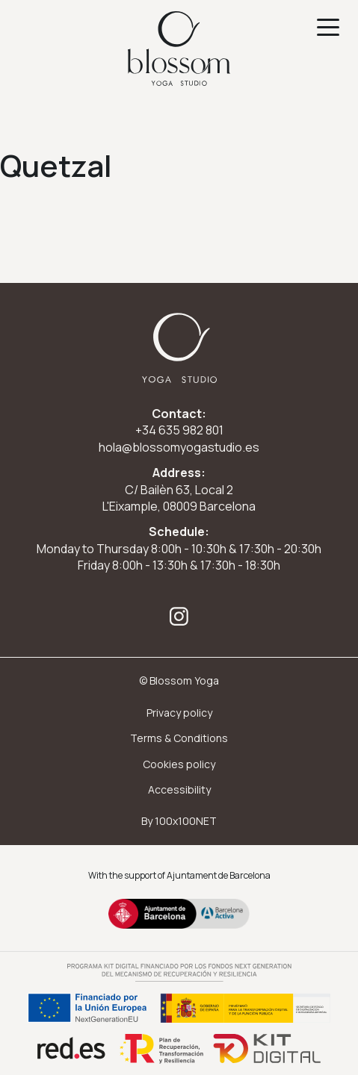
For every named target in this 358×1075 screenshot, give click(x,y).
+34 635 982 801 (179, 430)
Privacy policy (179, 712)
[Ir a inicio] (179, 48)
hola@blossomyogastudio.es (179, 447)
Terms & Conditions (179, 738)
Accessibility (179, 789)
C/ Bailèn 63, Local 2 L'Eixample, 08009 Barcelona (179, 498)
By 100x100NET (179, 821)
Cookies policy (179, 764)
